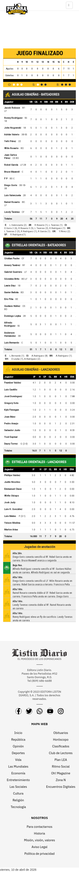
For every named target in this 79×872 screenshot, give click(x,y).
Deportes (18, 753)
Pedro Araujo (11, 423)
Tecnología (18, 807)
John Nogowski (12, 127)
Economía (18, 773)
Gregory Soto (11, 403)
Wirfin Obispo (11, 495)
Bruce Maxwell (12, 171)
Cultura (18, 793)
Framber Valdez (12, 382)
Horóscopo (60, 740)
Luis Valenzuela (12, 195)
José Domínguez (13, 396)
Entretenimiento (18, 780)
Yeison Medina (12, 523)
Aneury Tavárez (12, 265)
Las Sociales (18, 787)
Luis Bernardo (11, 342)
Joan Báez (9, 416)
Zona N (61, 780)
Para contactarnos (39, 827)
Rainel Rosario (12, 202)
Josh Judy (9, 502)
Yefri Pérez (10, 141)
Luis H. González (13, 509)
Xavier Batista (11, 292)
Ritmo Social (61, 766)
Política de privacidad (39, 854)
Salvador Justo (12, 430)
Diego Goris (10, 185)
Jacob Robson (12, 108)
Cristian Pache (11, 258)
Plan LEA (61, 760)
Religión (18, 800)
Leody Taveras (12, 212)
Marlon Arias (11, 529)
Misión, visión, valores (39, 840)
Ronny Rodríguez (13, 118)
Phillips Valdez (12, 475)
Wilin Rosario (11, 148)
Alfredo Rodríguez (9, 324)
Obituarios (60, 733)
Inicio (18, 733)
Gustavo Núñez (12, 306)
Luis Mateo (10, 516)
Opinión (18, 746)
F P (6, 178)
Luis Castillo (10, 389)
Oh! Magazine (60, 773)
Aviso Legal (39, 847)
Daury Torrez (11, 443)
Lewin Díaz (10, 285)
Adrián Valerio (11, 134)
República (18, 740)
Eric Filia (8, 299)
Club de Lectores (60, 753)
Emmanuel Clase (12, 489)
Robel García (11, 165)
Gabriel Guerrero (13, 272)
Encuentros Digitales (60, 787)
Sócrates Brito (11, 279)
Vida (18, 760)
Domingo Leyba (12, 316)
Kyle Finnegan (11, 410)
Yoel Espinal (10, 437)
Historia (39, 833)
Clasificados (60, 746)
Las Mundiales (18, 766)
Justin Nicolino (12, 482)
